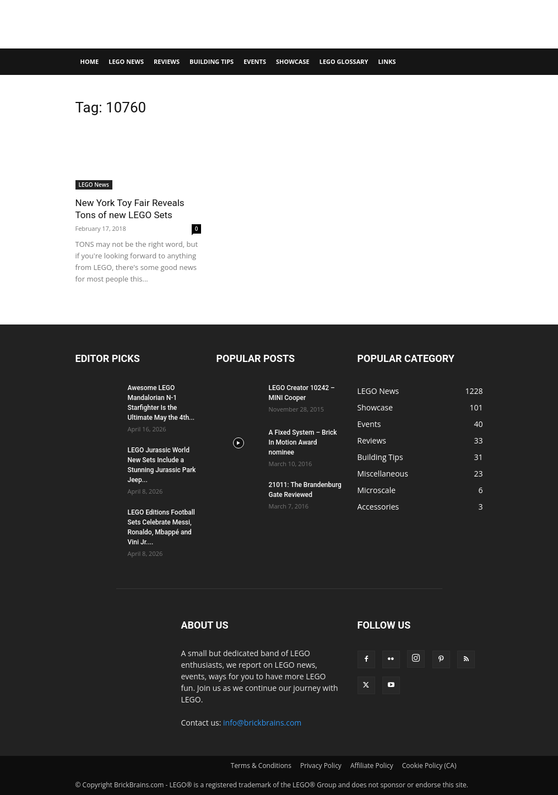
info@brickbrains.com (262, 722)
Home (89, 61)
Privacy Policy (321, 765)
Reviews (167, 61)
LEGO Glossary (344, 61)
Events (254, 61)
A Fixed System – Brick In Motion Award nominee (303, 442)
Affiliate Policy (371, 765)
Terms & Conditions (261, 765)
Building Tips (211, 61)
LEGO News (126, 61)
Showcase (293, 61)
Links (387, 61)
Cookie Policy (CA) (429, 765)
